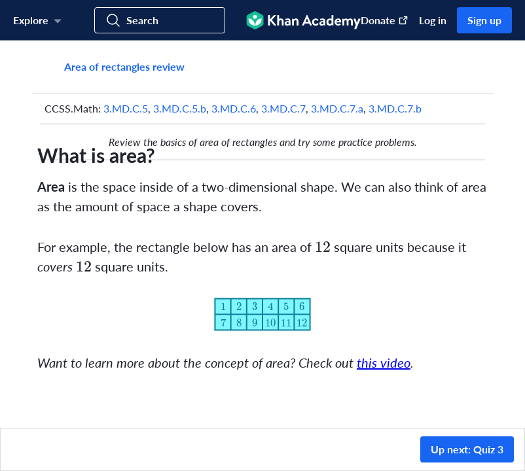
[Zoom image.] (262, 314)
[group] (262, 234)
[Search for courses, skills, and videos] (159, 20)
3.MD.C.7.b (395, 108)
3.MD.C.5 (125, 108)
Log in (432, 20)
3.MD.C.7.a (337, 108)
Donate (384, 20)
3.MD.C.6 (233, 108)
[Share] (469, 67)
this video (383, 362)
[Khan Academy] (303, 20)
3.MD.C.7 (283, 108)
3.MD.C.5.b (179, 108)
